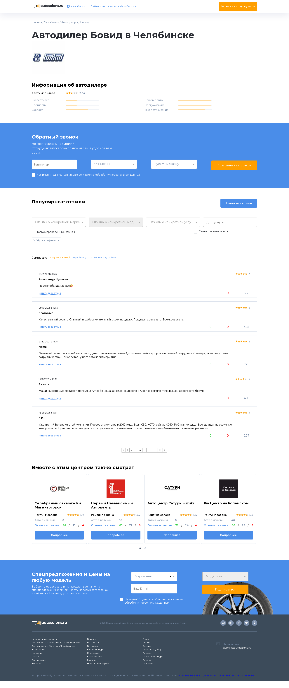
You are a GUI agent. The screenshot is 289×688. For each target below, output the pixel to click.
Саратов (147, 660)
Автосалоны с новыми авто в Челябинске (56, 642)
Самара (146, 653)
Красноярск (94, 656)
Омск (145, 639)
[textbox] (59, 222)
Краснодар (93, 653)
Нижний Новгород (98, 663)
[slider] (72, 93)
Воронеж (92, 646)
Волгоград (93, 642)
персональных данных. (125, 174)
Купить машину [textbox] (166, 164)
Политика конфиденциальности (197, 675)
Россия (146, 646)
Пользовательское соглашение (235, 675)
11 (160, 450)
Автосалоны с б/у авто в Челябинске (53, 646)
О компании (39, 660)
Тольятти (147, 663)
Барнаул (92, 639)
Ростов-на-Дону (151, 649)
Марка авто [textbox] (143, 576)
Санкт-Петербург (152, 656)
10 (154, 450)
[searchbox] (231, 222)
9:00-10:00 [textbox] (102, 164)
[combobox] (114, 164)
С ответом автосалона (213, 231)
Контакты (37, 663)
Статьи (35, 656)
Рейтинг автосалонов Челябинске (113, 6)
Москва (91, 660)
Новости (37, 653)
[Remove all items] (171, 576)
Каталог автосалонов (44, 639)
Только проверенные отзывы (56, 232)
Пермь (146, 642)
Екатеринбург (95, 649)
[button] (140, 548)
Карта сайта (38, 649)
